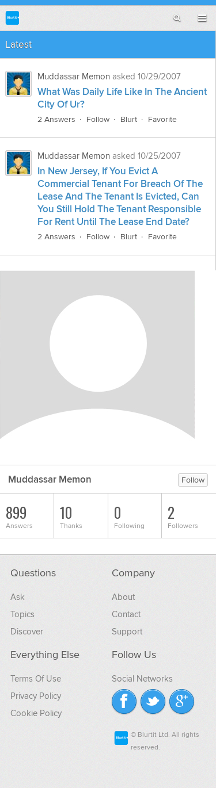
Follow (97, 119)
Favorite (162, 119)
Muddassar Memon (73, 76)
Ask (17, 597)
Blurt (128, 119)
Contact (126, 614)
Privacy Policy (35, 696)
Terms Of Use (35, 679)
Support (127, 631)
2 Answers (56, 119)
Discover (26, 631)
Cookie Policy (36, 713)
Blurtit (12, 17)
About (123, 597)
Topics (22, 614)
